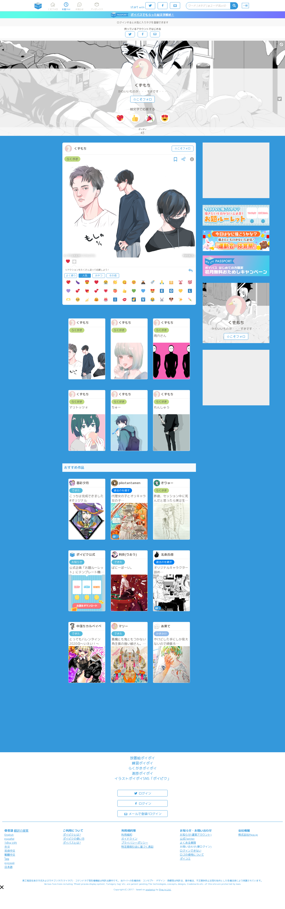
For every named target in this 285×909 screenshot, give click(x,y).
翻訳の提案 (21, 831)
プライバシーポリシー (134, 843)
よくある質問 (188, 843)
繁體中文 (9, 855)
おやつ (98, 275)
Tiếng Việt (10, 843)
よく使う (71, 275)
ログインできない (190, 851)
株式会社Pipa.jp (248, 835)
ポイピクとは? (72, 835)
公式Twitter (187, 839)
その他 (112, 275)
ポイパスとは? (72, 843)
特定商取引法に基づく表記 (137, 847)
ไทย (6, 859)
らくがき (72, 159)
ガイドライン (129, 839)
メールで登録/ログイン (142, 813)
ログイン (142, 793)
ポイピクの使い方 (73, 839)
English (9, 835)
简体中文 (9, 851)
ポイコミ (185, 859)
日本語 (8, 867)
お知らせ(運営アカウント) (196, 835)
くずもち (142, 85)
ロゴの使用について (192, 855)
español (9, 839)
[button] (2, 887)
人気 (84, 275)
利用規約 (126, 835)
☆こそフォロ (142, 99)
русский (9, 863)
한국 (7, 847)
